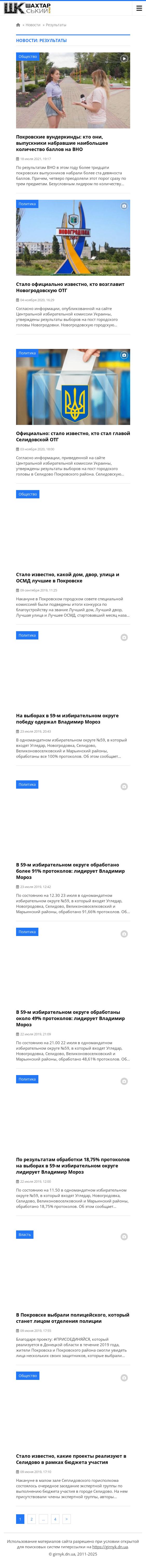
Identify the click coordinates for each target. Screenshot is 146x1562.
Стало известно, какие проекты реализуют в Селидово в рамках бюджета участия (71, 1459)
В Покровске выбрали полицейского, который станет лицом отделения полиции (72, 1318)
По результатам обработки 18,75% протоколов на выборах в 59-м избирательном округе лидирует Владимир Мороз (73, 1165)
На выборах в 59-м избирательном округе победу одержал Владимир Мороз (67, 718)
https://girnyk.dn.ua (110, 1546)
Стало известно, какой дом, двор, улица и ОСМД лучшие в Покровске (67, 577)
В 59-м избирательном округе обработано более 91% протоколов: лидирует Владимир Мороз (70, 871)
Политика (27, 203)
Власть (25, 1234)
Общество (28, 56)
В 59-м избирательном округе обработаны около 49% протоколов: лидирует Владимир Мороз (70, 1018)
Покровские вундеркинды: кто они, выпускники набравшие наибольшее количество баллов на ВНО (62, 143)
